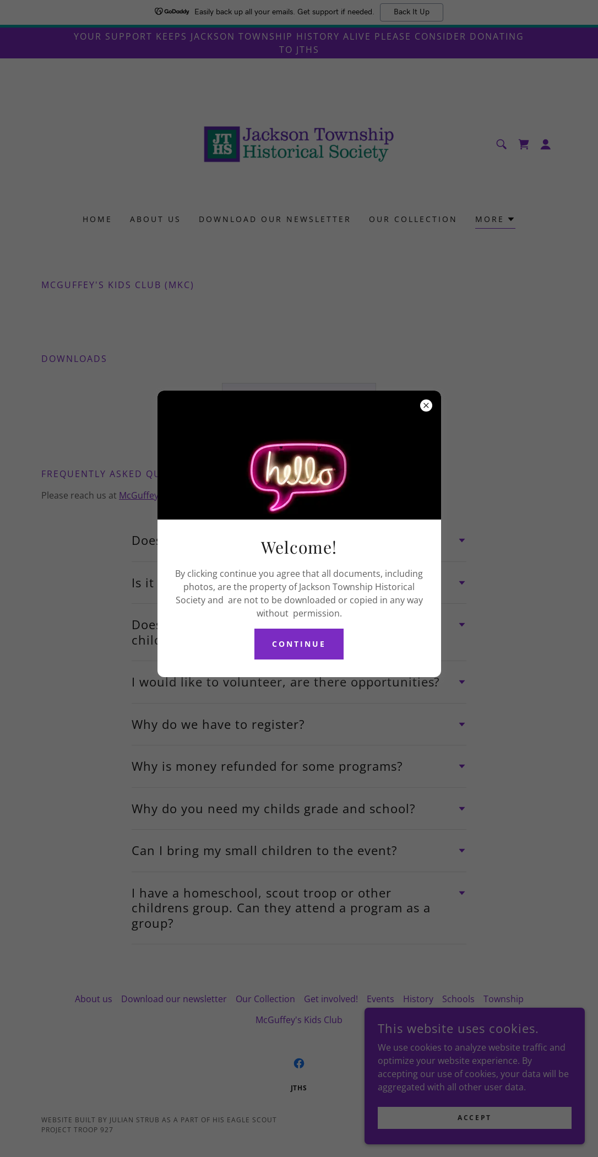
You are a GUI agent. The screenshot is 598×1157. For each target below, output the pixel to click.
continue (299, 644)
